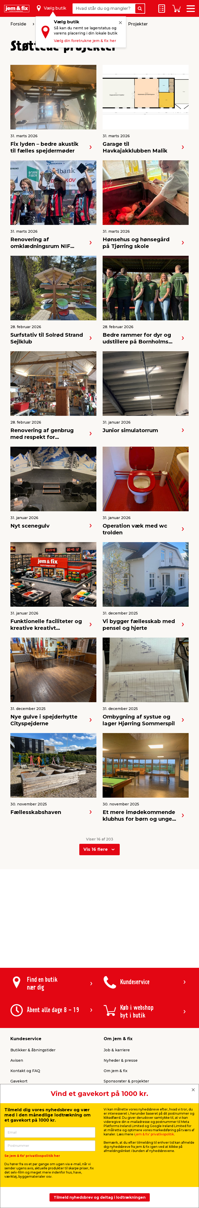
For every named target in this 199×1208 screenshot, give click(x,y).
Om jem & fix (115, 1070)
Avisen (16, 1060)
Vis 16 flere (95, 849)
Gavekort (18, 1081)
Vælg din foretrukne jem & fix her (85, 40)
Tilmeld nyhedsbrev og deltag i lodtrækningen (100, 1197)
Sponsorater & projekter (126, 1081)
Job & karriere (117, 1050)
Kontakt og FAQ (25, 1070)
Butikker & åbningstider (32, 1050)
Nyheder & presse (121, 1060)
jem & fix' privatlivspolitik (155, 1134)
